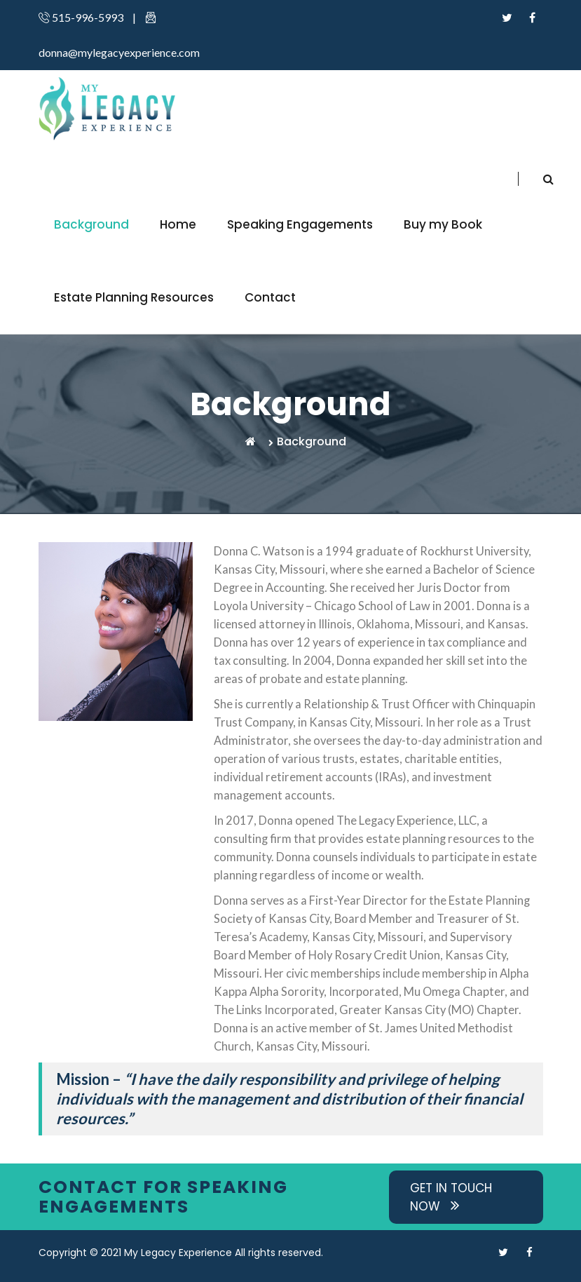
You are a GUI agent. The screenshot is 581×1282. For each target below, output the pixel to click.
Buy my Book (443, 224)
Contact (270, 297)
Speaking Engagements (300, 224)
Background (91, 224)
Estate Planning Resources (134, 297)
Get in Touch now (451, 1197)
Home (178, 224)
